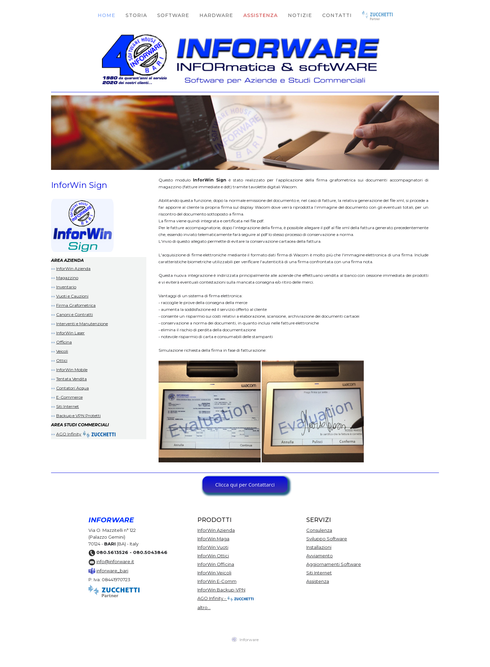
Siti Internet (67, 406)
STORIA (136, 15)
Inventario (66, 286)
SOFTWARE (173, 15)
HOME (106, 15)
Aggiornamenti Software (333, 564)
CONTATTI (337, 15)
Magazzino (67, 277)
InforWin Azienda (73, 268)
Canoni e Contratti (74, 314)
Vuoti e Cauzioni (72, 296)
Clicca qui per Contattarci (245, 484)
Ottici (61, 360)
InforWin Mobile (71, 369)
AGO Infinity (68, 433)
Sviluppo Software (326, 538)
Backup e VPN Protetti (78, 415)
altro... (204, 607)
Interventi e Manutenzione (82, 323)
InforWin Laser (70, 332)
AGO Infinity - (225, 598)
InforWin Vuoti (212, 547)
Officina (64, 342)
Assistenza (317, 581)
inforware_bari (112, 570)
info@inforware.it (115, 561)
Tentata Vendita (71, 378)
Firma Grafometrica (76, 305)
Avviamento (319, 555)
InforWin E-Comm (216, 581)
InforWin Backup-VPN (221, 589)
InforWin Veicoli (214, 572)
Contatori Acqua (72, 388)
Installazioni (318, 547)
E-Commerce (69, 397)
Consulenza (319, 530)
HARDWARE (216, 15)
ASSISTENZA (260, 15)
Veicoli (62, 351)
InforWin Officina (215, 564)
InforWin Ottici (213, 555)
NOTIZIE (300, 15)
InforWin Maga (213, 538)
